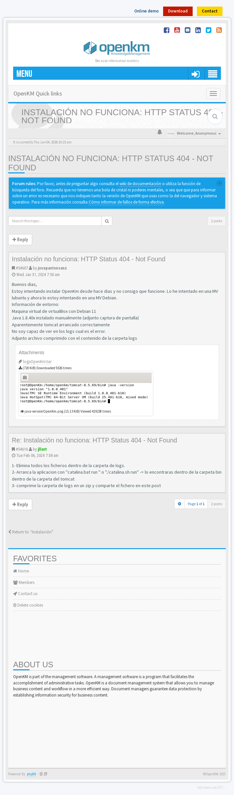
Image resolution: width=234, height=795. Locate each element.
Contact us (25, 593)
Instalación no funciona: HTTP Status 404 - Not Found (88, 259)
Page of (196, 503)
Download (178, 11)
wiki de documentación (140, 183)
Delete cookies (28, 605)
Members (23, 582)
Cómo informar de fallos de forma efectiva (126, 202)
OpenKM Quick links (37, 93)
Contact (210, 11)
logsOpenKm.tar (37, 361)
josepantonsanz (52, 268)
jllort (42, 449)
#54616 (22, 449)
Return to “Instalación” (30, 532)
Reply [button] (20, 239)
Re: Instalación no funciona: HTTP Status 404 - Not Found (94, 440)
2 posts (216, 220)
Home (21, 571)
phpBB (31, 774)
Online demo (146, 11)
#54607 (22, 268)
